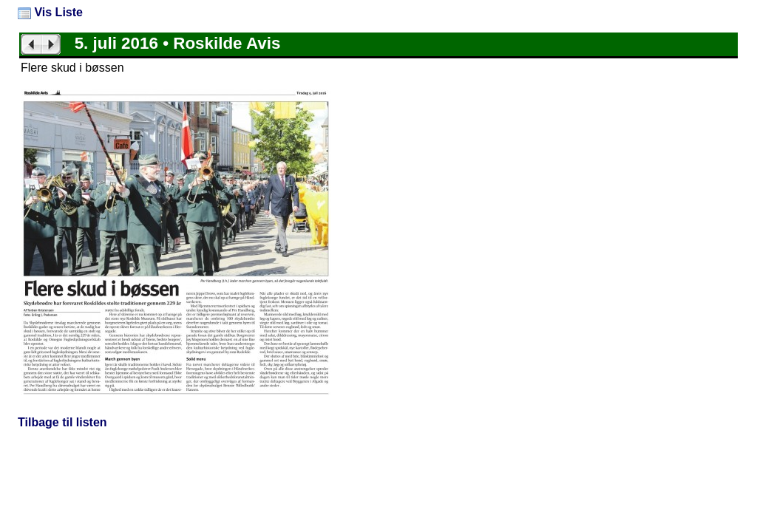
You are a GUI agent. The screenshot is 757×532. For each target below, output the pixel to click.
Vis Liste (50, 12)
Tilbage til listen (62, 422)
